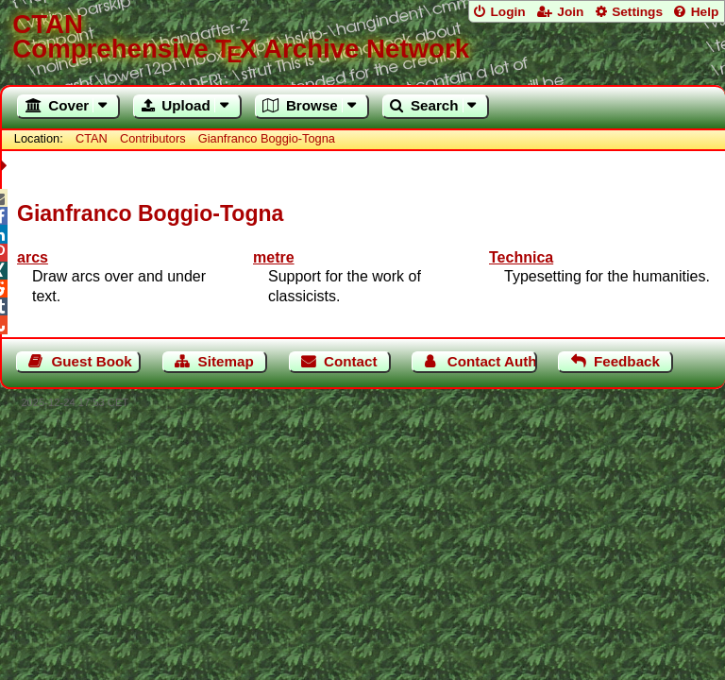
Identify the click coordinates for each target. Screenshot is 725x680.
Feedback (627, 361)
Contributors (153, 138)
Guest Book (92, 361)
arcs (32, 257)
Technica (521, 257)
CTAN (92, 138)
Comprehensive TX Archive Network (362, 37)
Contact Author (492, 361)
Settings (637, 12)
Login (507, 12)
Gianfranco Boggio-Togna (266, 138)
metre (274, 257)
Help (705, 12)
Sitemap (226, 361)
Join (570, 12)
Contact (351, 361)
